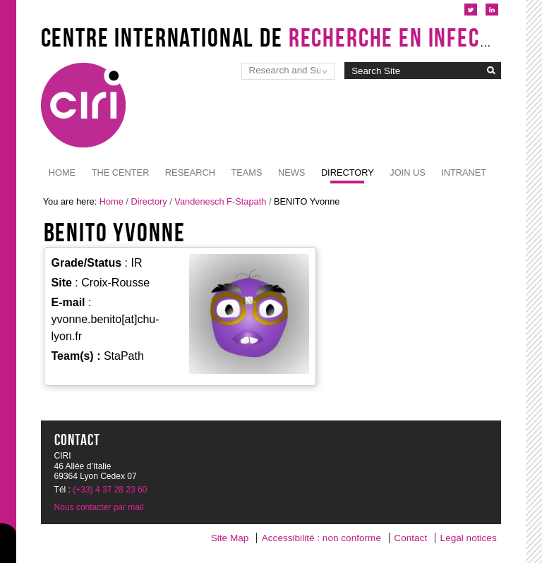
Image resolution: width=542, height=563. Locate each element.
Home (62, 172)
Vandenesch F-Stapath (220, 201)
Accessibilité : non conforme (321, 538)
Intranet (463, 172)
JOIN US (407, 172)
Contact (410, 538)
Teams (246, 172)
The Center (121, 172)
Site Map (230, 538)
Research (190, 172)
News (291, 172)
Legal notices (468, 538)
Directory (347, 172)
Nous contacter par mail (99, 507)
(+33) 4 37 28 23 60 (110, 490)
